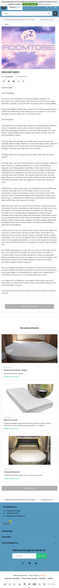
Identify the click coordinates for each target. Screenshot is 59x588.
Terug (5, 24)
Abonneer (41, 556)
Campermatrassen (12, 472)
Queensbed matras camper (15, 370)
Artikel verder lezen (12, 376)
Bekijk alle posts (29, 488)
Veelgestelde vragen (13, 511)
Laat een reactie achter (29, 306)
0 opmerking (7, 76)
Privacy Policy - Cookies (29, 578)
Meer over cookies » (45, 4)
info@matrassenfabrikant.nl (15, 516)
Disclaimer (42, 578)
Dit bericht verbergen (30, 4)
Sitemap (50, 578)
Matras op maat (11, 420)
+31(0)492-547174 (12, 513)
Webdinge (42, 575)
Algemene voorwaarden (12, 578)
